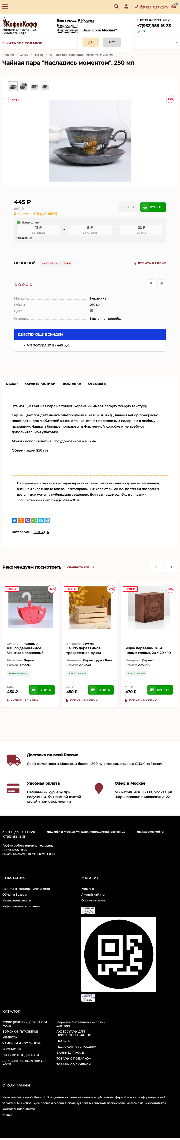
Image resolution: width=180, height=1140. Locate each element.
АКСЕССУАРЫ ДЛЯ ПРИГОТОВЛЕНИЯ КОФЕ (74, 1033)
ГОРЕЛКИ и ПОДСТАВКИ (20, 1055)
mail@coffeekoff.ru (150, 831)
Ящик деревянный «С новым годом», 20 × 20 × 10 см (148, 653)
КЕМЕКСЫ (10, 1037)
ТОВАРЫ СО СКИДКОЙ (73, 1064)
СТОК (24, 55)
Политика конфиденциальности (26, 888)
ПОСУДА (41, 532)
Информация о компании (21, 906)
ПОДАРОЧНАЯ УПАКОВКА (76, 1047)
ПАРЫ (38, 55)
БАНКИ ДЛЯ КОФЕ (70, 1052)
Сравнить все (80, 567)
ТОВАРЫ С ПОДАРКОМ (73, 1058)
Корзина (87, 888)
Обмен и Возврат (14, 894)
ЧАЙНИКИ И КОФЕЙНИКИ (21, 1043)
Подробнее (25, 237)
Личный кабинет (93, 894)
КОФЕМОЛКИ (12, 1049)
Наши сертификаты (16, 900)
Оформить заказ (93, 900)
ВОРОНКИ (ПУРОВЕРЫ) (20, 1031)
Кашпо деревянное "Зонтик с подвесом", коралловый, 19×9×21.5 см (28, 653)
